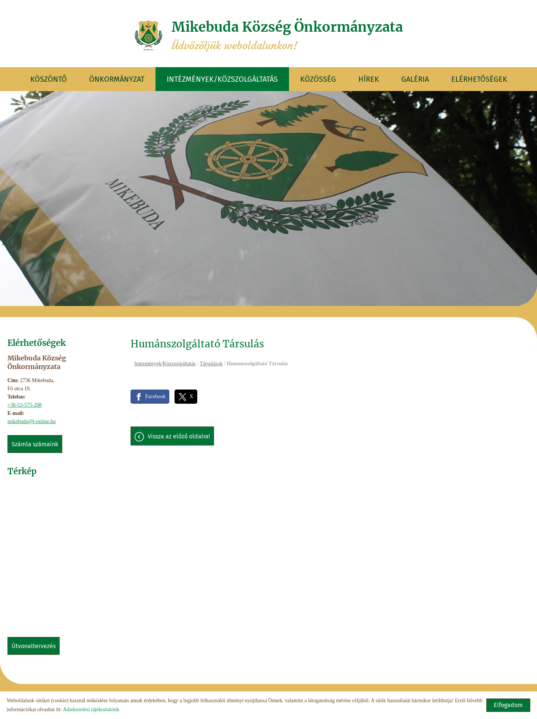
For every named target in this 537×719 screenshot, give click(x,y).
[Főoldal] (148, 35)
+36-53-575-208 (24, 405)
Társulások (211, 363)
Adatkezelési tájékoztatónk (91, 709)
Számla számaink (35, 444)
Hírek (368, 79)
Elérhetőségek (479, 79)
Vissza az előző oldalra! (179, 436)
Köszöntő (48, 79)
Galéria (415, 79)
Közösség (318, 79)
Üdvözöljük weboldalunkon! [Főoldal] (287, 35)
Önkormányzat (116, 79)
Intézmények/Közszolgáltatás (222, 79)
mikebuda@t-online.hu (31, 421)
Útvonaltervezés (34, 646)
